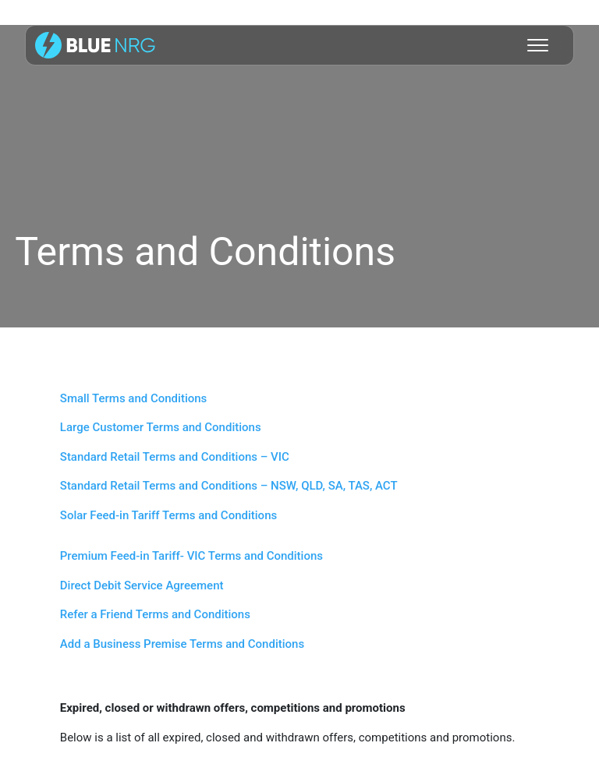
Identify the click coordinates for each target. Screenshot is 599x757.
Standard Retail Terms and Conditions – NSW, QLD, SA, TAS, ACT (229, 486)
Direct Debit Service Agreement (142, 585)
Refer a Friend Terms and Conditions (155, 614)
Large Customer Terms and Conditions (160, 427)
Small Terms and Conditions (133, 398)
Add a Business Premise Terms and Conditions (182, 644)
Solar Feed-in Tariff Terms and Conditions (168, 515)
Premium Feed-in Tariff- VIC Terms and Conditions (191, 556)
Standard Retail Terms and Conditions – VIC (174, 457)
